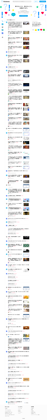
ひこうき (9, 323)
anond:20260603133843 (12, 234)
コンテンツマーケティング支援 (35, 414)
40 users (17, 38)
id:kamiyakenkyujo (11, 349)
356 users (9, 288)
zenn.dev (10, 168)
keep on (9, 184)
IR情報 (32, 409)
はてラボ (19, 409)
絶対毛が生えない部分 (11, 276)
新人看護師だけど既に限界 (12, 280)
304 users (13, 292)
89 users (17, 181)
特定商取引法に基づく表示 (8, 412)
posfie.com (10, 154)
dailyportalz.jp (11, 49)
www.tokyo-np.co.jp (12, 262)
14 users (12, 368)
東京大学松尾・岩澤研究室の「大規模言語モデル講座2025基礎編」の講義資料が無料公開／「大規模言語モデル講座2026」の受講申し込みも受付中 (15, 91)
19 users (13, 352)
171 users (17, 233)
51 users (17, 343)
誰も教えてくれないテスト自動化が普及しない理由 (15, 167)
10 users (23, 331)
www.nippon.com (11, 44)
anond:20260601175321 (12, 361)
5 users (18, 51)
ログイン (36, 1)
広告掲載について (33, 413)
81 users (16, 402)
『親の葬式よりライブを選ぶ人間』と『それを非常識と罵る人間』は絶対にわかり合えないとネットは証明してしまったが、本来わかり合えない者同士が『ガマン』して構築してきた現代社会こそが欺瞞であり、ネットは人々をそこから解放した (15, 341)
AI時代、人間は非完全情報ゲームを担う (14, 236)
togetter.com (11, 35)
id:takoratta (10, 238)
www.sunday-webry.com (12, 271)
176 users (9, 76)
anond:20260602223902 (12, 278)
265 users (23, 390)
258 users (9, 86)
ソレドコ (19, 413)
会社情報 (32, 408)
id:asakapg (10, 316)
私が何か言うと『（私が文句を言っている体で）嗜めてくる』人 (18, 170)
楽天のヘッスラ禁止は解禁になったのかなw (15, 128)
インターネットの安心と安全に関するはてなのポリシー (38, 23)
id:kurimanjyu (11, 298)
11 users (9, 171)
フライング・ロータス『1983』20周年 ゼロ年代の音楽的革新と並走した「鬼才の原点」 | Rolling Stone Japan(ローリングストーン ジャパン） (15, 214)
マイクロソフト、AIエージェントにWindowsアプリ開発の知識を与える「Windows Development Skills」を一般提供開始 (15, 157)
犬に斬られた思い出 (11, 283)
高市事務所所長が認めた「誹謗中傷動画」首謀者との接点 (15, 104)
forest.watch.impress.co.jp (12, 94)
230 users (15, 273)
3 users (15, 305)
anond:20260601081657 (12, 391)
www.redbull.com (11, 143)
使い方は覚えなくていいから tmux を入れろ (15, 132)
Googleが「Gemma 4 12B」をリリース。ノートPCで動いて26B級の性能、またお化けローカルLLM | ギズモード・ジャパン (15, 84)
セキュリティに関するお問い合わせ (10, 414)
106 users (20, 114)
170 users (21, 208)
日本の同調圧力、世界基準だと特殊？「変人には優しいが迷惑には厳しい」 (15, 153)
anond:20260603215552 (12, 173)
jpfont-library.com (11, 81)
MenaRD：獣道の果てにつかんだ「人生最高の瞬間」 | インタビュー (15, 142)
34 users (9, 133)
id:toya (10, 302)
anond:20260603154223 (12, 226)
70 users (13, 319)
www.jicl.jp (10, 201)
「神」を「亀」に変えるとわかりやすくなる (15, 331)
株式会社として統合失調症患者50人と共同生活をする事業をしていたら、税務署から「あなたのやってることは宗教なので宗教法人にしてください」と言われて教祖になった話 (15, 61)
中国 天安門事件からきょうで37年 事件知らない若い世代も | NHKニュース (15, 118)
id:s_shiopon (11, 187)
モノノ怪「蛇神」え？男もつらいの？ (14, 334)
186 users (11, 167)
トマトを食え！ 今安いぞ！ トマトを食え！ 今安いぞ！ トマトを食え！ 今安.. (18, 265)
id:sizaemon (10, 205)
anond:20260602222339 (12, 285)
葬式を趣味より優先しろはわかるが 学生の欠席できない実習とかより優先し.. (18, 352)
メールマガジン (20, 412)
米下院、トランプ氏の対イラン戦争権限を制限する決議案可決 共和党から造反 (15, 71)
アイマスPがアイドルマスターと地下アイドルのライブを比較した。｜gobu (15, 163)
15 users (14, 48)
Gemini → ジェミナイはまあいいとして (14, 382)
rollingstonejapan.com (12, 216)
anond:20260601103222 (12, 388)
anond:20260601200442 (12, 358)
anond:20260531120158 (12, 399)
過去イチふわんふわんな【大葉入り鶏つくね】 (14, 327)
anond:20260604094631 (12, 53)
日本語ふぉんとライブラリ (12, 221)
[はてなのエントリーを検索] (22, 1)
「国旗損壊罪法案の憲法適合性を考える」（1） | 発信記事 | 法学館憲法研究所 (14, 208)
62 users (14, 56)
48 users (14, 215)
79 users (21, 71)
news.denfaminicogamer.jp (12, 29)
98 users (22, 195)
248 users (13, 265)
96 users (14, 246)
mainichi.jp (10, 115)
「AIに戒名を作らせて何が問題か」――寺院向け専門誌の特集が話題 (15, 181)
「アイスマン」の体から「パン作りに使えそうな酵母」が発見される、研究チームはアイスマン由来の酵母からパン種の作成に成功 (15, 123)
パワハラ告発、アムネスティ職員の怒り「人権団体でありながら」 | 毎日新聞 (15, 114)
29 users (18, 301)
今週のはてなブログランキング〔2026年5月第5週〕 (15, 379)
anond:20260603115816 (12, 219)
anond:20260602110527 (12, 324)
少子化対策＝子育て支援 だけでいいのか (14, 390)
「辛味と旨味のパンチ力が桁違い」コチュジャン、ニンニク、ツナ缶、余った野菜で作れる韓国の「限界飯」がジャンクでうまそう (15, 146)
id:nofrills (10, 312)
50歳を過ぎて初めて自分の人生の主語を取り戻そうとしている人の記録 (15, 301)
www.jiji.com (11, 111)
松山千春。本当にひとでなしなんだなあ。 (14, 374)
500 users (17, 356)
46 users (9, 34)
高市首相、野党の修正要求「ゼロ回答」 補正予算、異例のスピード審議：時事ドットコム (15, 108)
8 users (18, 280)
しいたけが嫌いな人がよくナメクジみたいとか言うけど (16, 363)
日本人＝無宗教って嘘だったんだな (13, 371)
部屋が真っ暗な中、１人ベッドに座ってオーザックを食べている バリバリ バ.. (18, 394)
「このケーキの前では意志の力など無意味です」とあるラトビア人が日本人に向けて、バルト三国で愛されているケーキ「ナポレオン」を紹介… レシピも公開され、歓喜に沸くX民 (15, 98)
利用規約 (6, 408)
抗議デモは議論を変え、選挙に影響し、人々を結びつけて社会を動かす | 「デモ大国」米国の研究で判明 (15, 245)
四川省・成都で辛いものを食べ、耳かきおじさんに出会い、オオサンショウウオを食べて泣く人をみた (15, 47)
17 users (21, 360)
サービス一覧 (20, 408)
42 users (14, 43)
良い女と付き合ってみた (12, 233)
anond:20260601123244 (12, 376)
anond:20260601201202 (12, 353)
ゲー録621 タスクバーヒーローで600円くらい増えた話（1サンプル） (15, 204)
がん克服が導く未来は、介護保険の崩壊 (14, 195)
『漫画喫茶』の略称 (11, 225)
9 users (12, 323)
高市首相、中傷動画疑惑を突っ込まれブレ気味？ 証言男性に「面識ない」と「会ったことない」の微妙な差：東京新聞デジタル (15, 259)
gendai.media (11, 105)
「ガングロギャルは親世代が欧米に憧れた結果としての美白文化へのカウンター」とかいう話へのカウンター (18, 229)
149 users (9, 177)
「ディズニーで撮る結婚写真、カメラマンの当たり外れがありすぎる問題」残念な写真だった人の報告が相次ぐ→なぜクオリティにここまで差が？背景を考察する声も (15, 191)
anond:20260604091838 (12, 68)
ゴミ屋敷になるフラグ (11, 66)
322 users (21, 371)
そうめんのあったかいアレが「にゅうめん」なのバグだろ (17, 240)
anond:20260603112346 (12, 242)
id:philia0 (10, 336)
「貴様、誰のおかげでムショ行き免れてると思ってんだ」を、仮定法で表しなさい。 (15, 310)
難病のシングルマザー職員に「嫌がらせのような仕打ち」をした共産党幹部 (15, 348)
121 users (22, 382)
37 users (16, 225)
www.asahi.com (11, 178)
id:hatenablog (11, 380)
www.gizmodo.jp (11, 87)
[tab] (2, 21)
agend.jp (10, 57)
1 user (11, 379)
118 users (19, 118)
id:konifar (10, 289)
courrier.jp (10, 247)
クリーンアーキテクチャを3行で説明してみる (15, 255)
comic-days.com (11, 139)
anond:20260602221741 (12, 281)
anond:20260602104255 (12, 321)
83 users (19, 153)
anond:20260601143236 (12, 369)
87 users (14, 138)
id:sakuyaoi (10, 307)
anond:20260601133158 (12, 372)
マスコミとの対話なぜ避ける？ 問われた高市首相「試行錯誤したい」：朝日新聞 (15, 176)
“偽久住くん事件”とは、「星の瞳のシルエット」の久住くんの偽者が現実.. (18, 368)
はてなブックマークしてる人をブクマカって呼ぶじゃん (16, 218)
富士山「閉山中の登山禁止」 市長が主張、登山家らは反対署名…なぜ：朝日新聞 (15, 75)
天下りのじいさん (11, 273)
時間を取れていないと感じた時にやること (14, 287)
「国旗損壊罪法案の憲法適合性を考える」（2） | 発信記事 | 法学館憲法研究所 (14, 199)
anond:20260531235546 (12, 396)
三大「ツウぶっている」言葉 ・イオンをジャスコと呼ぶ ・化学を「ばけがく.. (18, 292)
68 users (14, 104)
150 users (22, 80)
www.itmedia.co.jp (11, 182)
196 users (27, 398)
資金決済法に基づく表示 (8, 413)
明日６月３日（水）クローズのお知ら (14, 314)
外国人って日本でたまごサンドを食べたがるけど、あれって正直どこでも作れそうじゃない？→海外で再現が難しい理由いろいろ (15, 32)
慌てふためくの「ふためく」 (12, 51)
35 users (17, 142)
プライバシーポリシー (8, 409)
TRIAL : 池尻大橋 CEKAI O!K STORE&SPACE (15, 249)
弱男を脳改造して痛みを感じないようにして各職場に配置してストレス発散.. (18, 319)
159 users (9, 63)
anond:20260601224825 (12, 332)
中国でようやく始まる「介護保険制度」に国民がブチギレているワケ (15, 38)
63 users (9, 261)
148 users (27, 218)
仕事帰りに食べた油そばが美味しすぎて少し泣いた (15, 297)
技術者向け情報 (33, 412)
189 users (20, 192)
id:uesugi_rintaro (11, 130)
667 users (23, 229)
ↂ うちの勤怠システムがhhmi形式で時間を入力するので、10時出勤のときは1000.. (18, 387)
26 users (16, 283)
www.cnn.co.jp (11, 72)
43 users (14, 270)
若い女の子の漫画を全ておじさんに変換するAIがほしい (16, 398)
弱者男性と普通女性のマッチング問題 (14, 360)
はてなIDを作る (42, 1)
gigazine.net (10, 126)
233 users (11, 100)
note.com (10, 164)
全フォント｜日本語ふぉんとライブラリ (14, 80)
